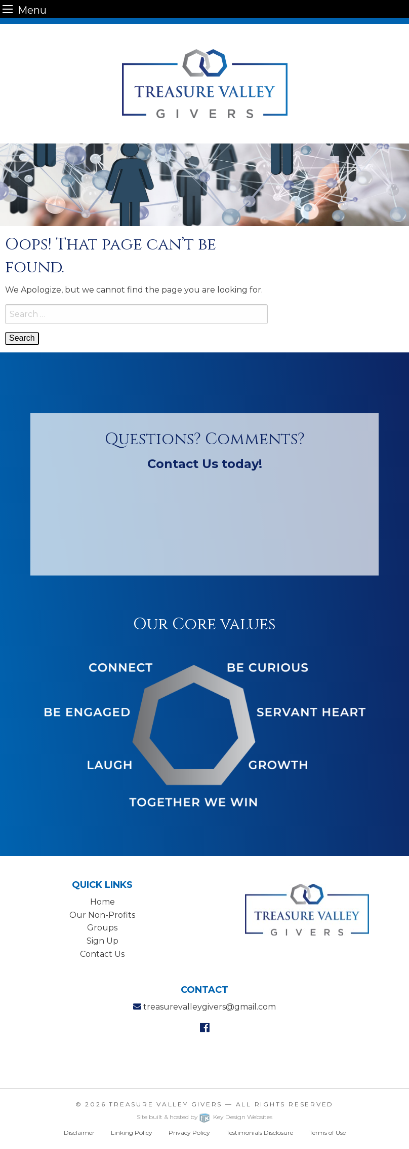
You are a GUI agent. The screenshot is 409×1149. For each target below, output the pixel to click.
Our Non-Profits (102, 915)
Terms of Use (327, 1132)
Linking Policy (131, 1132)
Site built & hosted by (204, 1117)
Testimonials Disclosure (259, 1132)
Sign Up (102, 941)
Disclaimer (79, 1132)
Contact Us (102, 954)
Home (102, 902)
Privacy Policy (189, 1132)
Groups (102, 927)
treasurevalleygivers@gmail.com (209, 1007)
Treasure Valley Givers (165, 1104)
